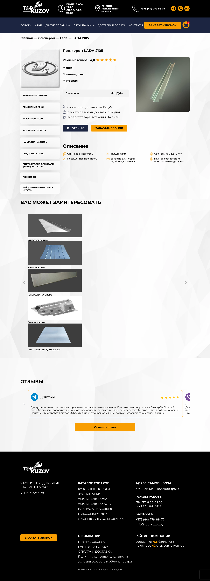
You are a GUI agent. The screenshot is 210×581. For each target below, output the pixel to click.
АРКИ (38, 25)
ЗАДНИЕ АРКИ (89, 494)
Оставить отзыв (105, 427)
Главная (26, 38)
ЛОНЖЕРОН (29, 177)
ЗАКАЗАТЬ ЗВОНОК (162, 25)
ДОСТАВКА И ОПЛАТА (111, 25)
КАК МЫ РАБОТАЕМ (93, 546)
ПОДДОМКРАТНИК (33, 153)
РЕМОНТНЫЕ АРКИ (33, 107)
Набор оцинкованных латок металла (38, 188)
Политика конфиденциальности (103, 556)
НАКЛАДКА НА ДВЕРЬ (35, 142)
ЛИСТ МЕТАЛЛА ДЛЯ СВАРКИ (101, 518)
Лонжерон (46, 38)
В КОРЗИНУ (75, 128)
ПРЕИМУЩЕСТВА (91, 541)
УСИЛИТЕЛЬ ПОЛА (33, 118)
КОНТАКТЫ (136, 25)
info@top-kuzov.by (149, 524)
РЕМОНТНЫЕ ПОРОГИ (35, 95)
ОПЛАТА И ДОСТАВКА (95, 551)
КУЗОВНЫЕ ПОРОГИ (94, 489)
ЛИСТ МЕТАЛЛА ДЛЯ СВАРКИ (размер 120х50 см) (39, 165)
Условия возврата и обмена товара (105, 561)
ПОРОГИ (25, 25)
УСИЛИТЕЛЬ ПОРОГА (34, 130)
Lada (63, 38)
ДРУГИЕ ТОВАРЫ (56, 25)
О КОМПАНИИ (82, 25)
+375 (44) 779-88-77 (153, 8)
